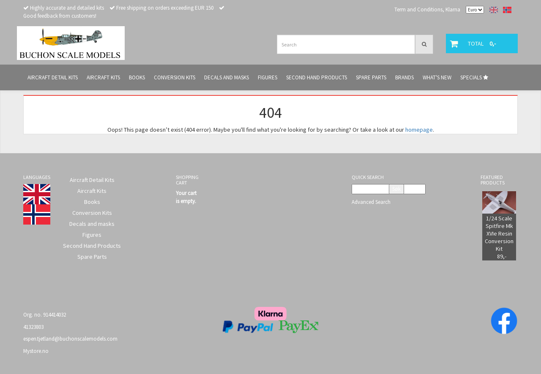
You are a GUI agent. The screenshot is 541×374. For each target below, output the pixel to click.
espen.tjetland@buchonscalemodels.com (70, 338)
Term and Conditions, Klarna (427, 9)
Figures (91, 234)
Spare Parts (92, 256)
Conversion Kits (92, 213)
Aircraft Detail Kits (92, 180)
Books (92, 202)
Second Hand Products (92, 245)
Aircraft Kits (92, 191)
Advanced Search (371, 202)
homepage (419, 129)
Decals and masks (92, 224)
